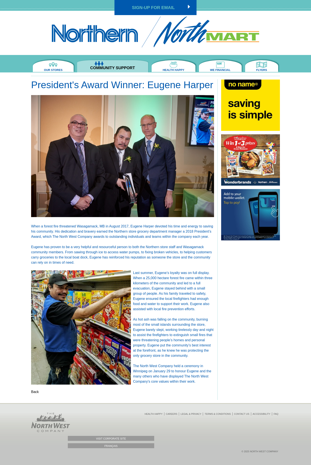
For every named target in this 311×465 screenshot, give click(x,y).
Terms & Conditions (218, 413)
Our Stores (55, 70)
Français (50, 445)
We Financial (215, 70)
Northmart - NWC (155, 31)
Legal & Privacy (191, 413)
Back (35, 391)
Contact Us (241, 413)
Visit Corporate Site (50, 438)
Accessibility (261, 413)
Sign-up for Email (153, 7)
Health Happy (165, 70)
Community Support (109, 70)
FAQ (276, 413)
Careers (171, 413)
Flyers (259, 70)
